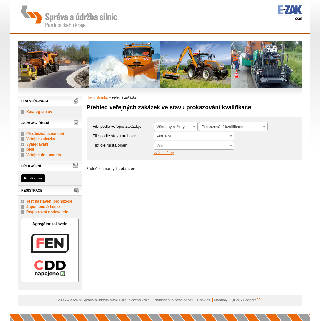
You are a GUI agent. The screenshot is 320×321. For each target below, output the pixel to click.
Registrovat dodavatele (47, 212)
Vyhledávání (37, 144)
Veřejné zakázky (40, 139)
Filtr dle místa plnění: (111, 145)
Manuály (221, 300)
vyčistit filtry (164, 152)
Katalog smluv (39, 112)
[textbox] (194, 145)
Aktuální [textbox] (164, 136)
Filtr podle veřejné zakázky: (116, 126)
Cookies (203, 300)
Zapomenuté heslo (43, 207)
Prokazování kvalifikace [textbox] (222, 126)
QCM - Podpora (244, 300)
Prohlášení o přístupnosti (173, 300)
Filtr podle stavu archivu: (114, 135)
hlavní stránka (97, 97)
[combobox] (176, 126)
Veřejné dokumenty (43, 155)
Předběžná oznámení (45, 134)
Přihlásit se (33, 178)
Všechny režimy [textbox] (171, 126)
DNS (30, 150)
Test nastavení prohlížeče (49, 201)
